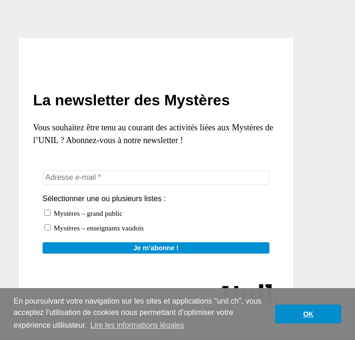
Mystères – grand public (83, 213)
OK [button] (308, 314)
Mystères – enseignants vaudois (94, 228)
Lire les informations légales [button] (137, 325)
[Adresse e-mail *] (156, 177)
